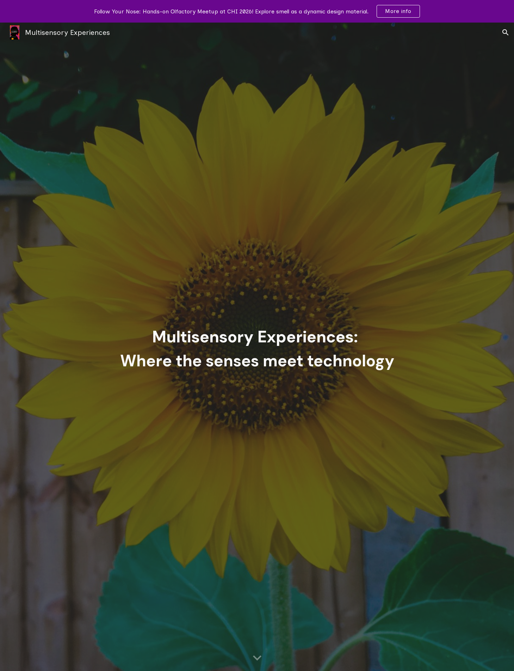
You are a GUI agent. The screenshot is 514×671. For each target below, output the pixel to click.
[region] (257, 11)
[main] (257, 346)
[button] (505, 32)
